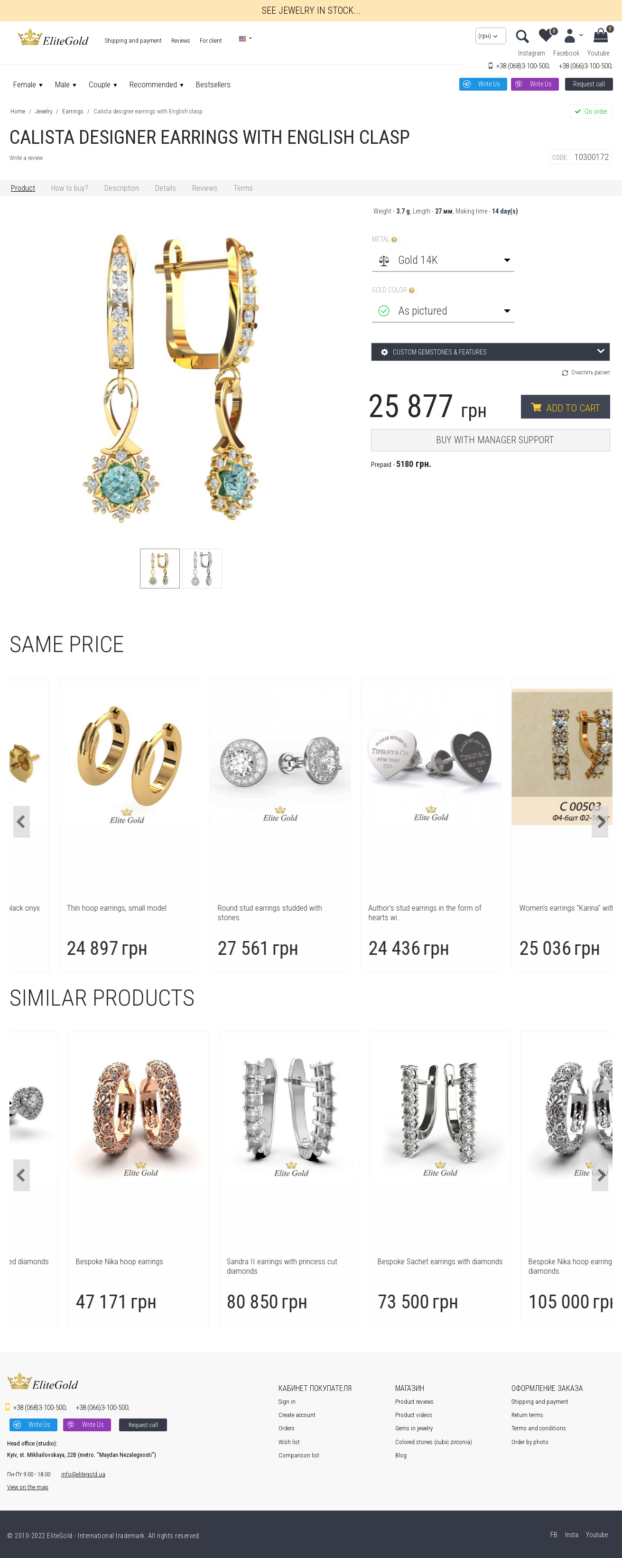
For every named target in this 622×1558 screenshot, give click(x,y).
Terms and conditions (538, 1428)
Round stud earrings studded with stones (376, 912)
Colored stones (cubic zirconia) (433, 1442)
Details (165, 188)
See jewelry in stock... (311, 10)
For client (211, 40)
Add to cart (573, 408)
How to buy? (69, 188)
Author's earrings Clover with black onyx (84, 908)
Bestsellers (213, 84)
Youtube (598, 53)
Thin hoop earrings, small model (223, 908)
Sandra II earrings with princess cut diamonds (379, 1266)
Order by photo (529, 1442)
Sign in (287, 1401)
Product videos (413, 1414)
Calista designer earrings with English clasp (148, 111)
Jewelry (43, 111)
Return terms (527, 1414)
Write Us (489, 84)
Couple (100, 84)
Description (121, 188)
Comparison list (299, 1455)
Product (23, 188)
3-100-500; (523, 66)
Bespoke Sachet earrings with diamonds (537, 1261)
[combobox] (443, 260)
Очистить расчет (590, 372)
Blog (401, 1455)
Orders (287, 1428)
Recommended (153, 84)
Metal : (387, 239)
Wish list (289, 1442)
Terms (243, 188)
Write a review (26, 157)
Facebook (566, 53)
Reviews (180, 40)
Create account (297, 1414)
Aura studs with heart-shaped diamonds (84, 1261)
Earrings (73, 111)
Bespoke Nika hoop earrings (216, 1261)
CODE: (560, 157)
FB (553, 1535)
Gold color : (395, 290)
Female (24, 84)
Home (17, 111)
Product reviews (414, 1401)
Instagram (531, 53)
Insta (571, 1535)
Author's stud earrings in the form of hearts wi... (531, 912)
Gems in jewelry (414, 1428)
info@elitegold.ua (83, 1474)
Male (62, 84)
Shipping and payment (133, 40)
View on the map (27, 1487)
